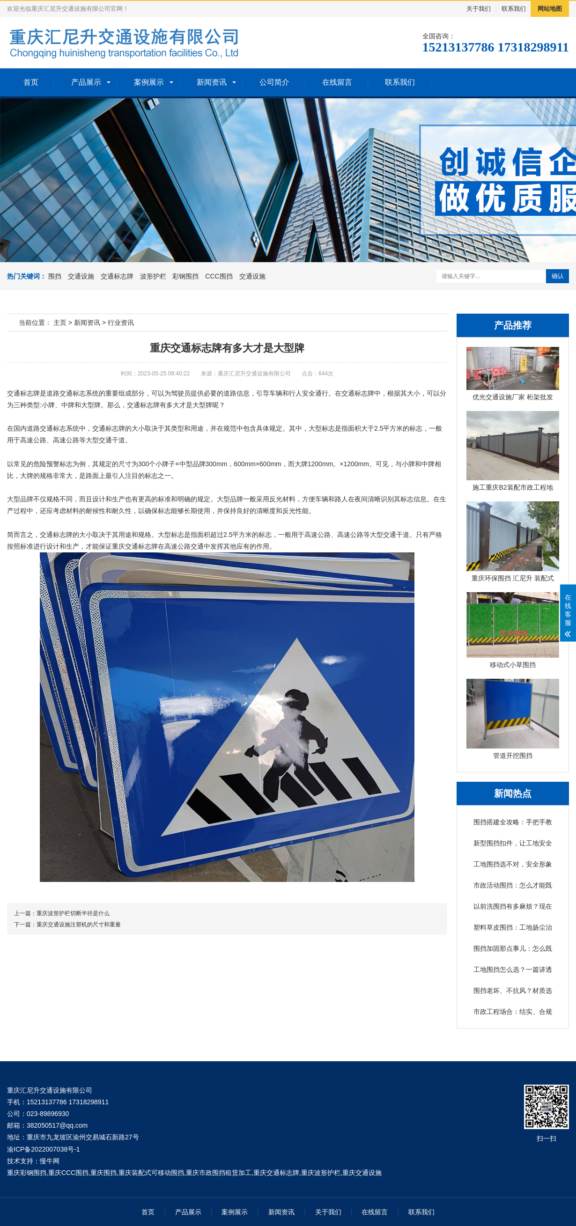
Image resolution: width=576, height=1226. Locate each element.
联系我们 (514, 8)
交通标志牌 (117, 276)
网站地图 (550, 8)
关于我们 (478, 8)
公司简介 (274, 82)
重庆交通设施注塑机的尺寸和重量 (79, 924)
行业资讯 (121, 322)
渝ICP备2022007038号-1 (43, 1149)
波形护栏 (153, 276)
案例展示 (149, 82)
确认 (558, 275)
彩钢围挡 (185, 276)
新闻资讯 (212, 82)
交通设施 (81, 276)
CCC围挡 (218, 276)
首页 (30, 82)
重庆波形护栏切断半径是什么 (73, 913)
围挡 (54, 276)
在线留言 (337, 82)
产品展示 (86, 82)
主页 (59, 322)
